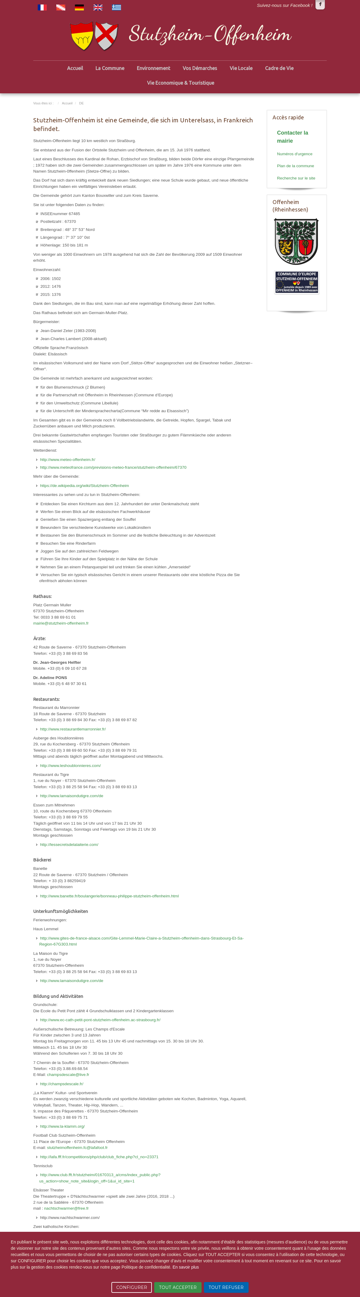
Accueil (75, 68)
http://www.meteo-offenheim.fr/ (67, 459)
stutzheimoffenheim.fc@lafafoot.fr (77, 1147)
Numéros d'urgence (294, 154)
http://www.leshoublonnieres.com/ (70, 765)
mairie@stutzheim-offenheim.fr (61, 623)
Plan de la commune (295, 166)
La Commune (110, 68)
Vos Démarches (200, 68)
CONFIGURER (131, 1287)
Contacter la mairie (292, 137)
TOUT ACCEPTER (178, 1287)
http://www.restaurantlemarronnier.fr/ (73, 729)
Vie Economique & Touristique (180, 83)
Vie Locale (241, 68)
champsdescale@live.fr (68, 1074)
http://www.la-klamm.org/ (62, 1126)
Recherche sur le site (296, 178)
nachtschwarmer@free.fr (66, 1208)
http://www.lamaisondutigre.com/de (71, 796)
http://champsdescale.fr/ (61, 1084)
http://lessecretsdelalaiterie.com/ (69, 844)
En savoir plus (186, 1267)
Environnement (153, 68)
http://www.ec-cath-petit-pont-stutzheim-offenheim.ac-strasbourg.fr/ (100, 1020)
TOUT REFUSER (226, 1287)
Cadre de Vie (279, 68)
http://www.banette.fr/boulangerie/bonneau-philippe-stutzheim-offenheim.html (109, 896)
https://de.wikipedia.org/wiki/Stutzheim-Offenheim (84, 485)
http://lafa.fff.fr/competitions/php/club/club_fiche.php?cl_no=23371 (99, 1157)
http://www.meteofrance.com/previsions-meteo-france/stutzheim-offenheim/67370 (113, 467)
